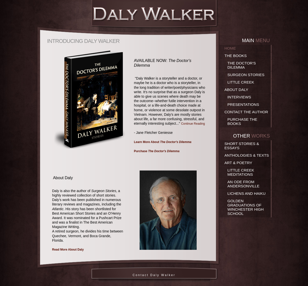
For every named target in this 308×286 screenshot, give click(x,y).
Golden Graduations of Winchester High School (245, 207)
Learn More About (162, 142)
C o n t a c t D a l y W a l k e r (154, 275)
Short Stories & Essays (241, 146)
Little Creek (240, 82)
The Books (235, 56)
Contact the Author (246, 112)
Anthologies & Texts (246, 155)
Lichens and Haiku (246, 193)
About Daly (236, 89)
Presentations (243, 104)
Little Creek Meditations (240, 172)
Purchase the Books (242, 121)
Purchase (157, 151)
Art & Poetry (238, 163)
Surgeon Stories (245, 75)
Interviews (239, 97)
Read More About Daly (68, 249)
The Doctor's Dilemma (241, 65)
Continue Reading (193, 123)
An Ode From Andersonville (243, 184)
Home (230, 48)
